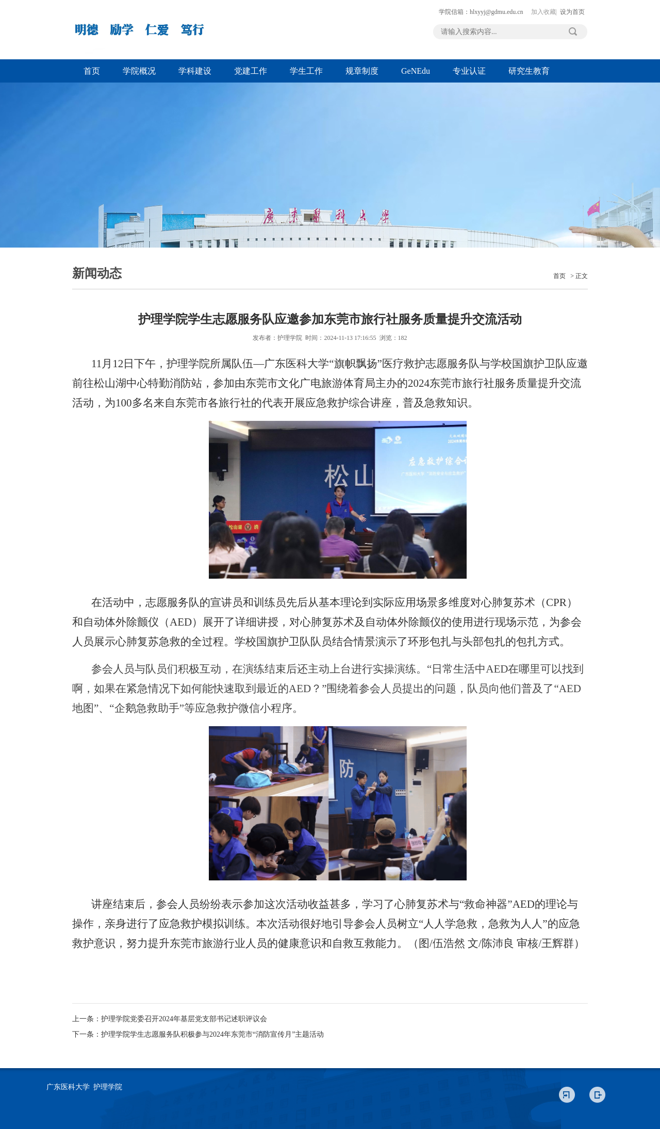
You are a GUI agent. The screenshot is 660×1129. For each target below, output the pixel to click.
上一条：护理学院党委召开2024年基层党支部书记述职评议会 (169, 1019)
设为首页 (572, 11)
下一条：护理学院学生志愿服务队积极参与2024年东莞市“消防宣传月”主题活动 (198, 1034)
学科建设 (194, 71)
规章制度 (361, 71)
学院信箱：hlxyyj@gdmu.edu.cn (481, 11)
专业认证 (469, 71)
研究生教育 (529, 71)
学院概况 (139, 71)
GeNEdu (415, 71)
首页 (92, 71)
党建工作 (250, 71)
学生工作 (306, 71)
